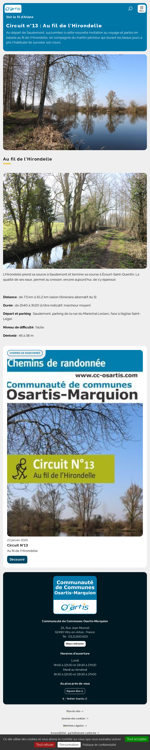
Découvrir (17, 559)
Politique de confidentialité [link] (99, 744)
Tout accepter (137, 739)
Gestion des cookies (75, 718)
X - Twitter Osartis (75, 699)
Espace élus (75, 691)
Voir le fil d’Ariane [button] (20, 17)
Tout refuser (45, 745)
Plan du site (74, 711)
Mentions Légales (75, 726)
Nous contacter (75, 643)
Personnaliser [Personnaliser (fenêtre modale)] (69, 745)
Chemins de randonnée (25, 353)
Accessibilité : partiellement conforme (75, 733)
